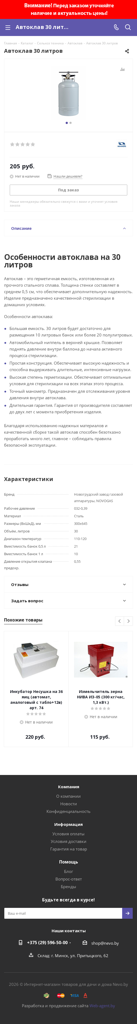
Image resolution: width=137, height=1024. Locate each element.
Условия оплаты (68, 833)
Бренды (68, 886)
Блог (68, 871)
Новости (68, 803)
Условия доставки (68, 841)
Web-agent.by (102, 1005)
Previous (119, 621)
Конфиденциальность (68, 811)
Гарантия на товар (68, 849)
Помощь (68, 862)
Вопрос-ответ (68, 879)
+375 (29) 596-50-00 (47, 943)
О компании (68, 796)
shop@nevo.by (105, 943)
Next (128, 621)
